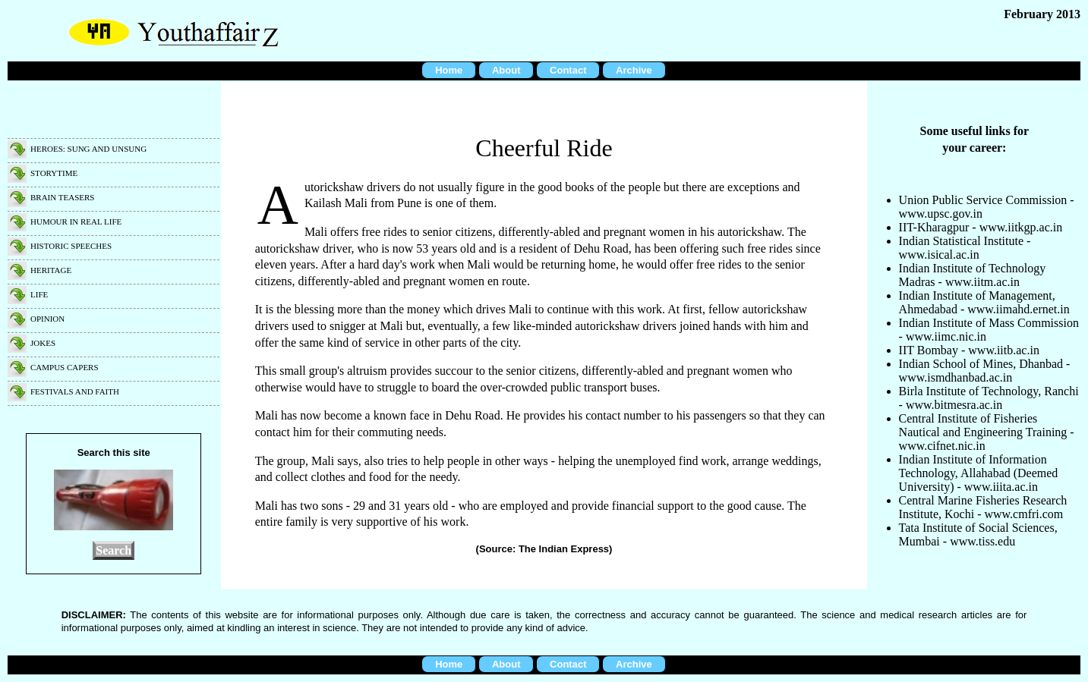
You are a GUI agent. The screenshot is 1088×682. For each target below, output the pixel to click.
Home (448, 70)
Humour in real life (75, 221)
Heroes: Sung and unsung (88, 148)
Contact (568, 70)
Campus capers (64, 367)
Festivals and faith (74, 391)
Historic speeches (71, 245)
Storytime (53, 173)
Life (39, 294)
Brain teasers (62, 197)
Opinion (47, 318)
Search (113, 550)
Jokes (42, 342)
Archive (634, 70)
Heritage (50, 270)
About (506, 70)
